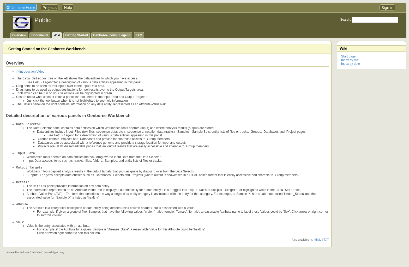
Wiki (57, 35)
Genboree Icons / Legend (111, 35)
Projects (50, 7)
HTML (317, 243)
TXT (326, 243)
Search (345, 19)
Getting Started (76, 35)
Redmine (24, 256)
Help (68, 7)
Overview (19, 35)
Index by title (350, 60)
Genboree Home (22, 7)
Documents (39, 35)
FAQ (139, 35)
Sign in (387, 7)
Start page (348, 56)
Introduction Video (32, 71)
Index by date (350, 64)
